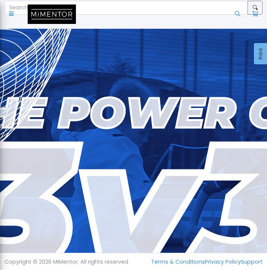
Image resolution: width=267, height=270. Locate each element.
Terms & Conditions (178, 262)
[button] (13, 14)
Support (252, 262)
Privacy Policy (223, 262)
